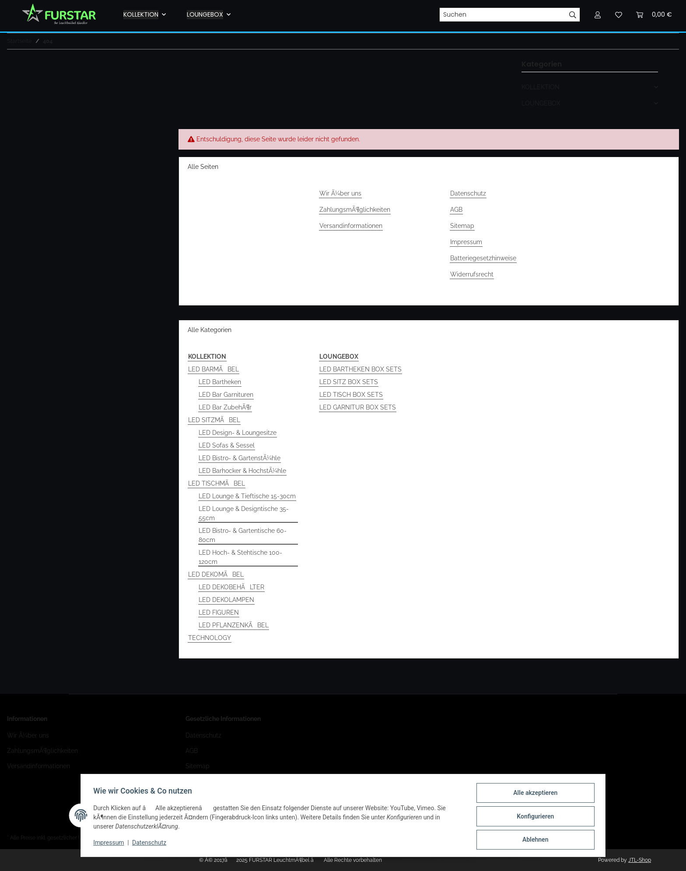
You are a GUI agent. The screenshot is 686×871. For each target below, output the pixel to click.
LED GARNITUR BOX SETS (357, 407)
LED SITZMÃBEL (214, 419)
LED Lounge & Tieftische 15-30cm (247, 496)
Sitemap (462, 225)
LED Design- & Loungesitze (237, 432)
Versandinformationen (350, 225)
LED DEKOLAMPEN (226, 599)
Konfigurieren (533, 817)
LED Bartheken (220, 381)
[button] (590, 87)
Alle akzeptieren (533, 794)
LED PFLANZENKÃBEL (234, 625)
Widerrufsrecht (472, 274)
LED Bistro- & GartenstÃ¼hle (239, 458)
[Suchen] (502, 14)
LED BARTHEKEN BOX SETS (360, 369)
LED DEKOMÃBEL (216, 574)
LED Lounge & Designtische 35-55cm (244, 513)
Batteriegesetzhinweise (483, 258)
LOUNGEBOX (541, 103)
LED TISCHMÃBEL (216, 483)
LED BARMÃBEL (213, 369)
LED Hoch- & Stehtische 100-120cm (240, 557)
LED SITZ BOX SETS (348, 381)
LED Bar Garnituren (226, 394)
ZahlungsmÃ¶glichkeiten (354, 209)
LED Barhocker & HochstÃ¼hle (242, 470)
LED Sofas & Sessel (227, 445)
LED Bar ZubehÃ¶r (225, 407)
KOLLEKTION (541, 87)
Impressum (466, 241)
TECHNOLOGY (209, 637)
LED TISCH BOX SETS (351, 394)
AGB (456, 209)
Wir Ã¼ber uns (340, 193)
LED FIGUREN (219, 612)
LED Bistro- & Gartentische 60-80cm (243, 535)
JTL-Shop (639, 860)
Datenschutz (468, 193)
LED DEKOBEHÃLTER (231, 587)
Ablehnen (533, 839)
